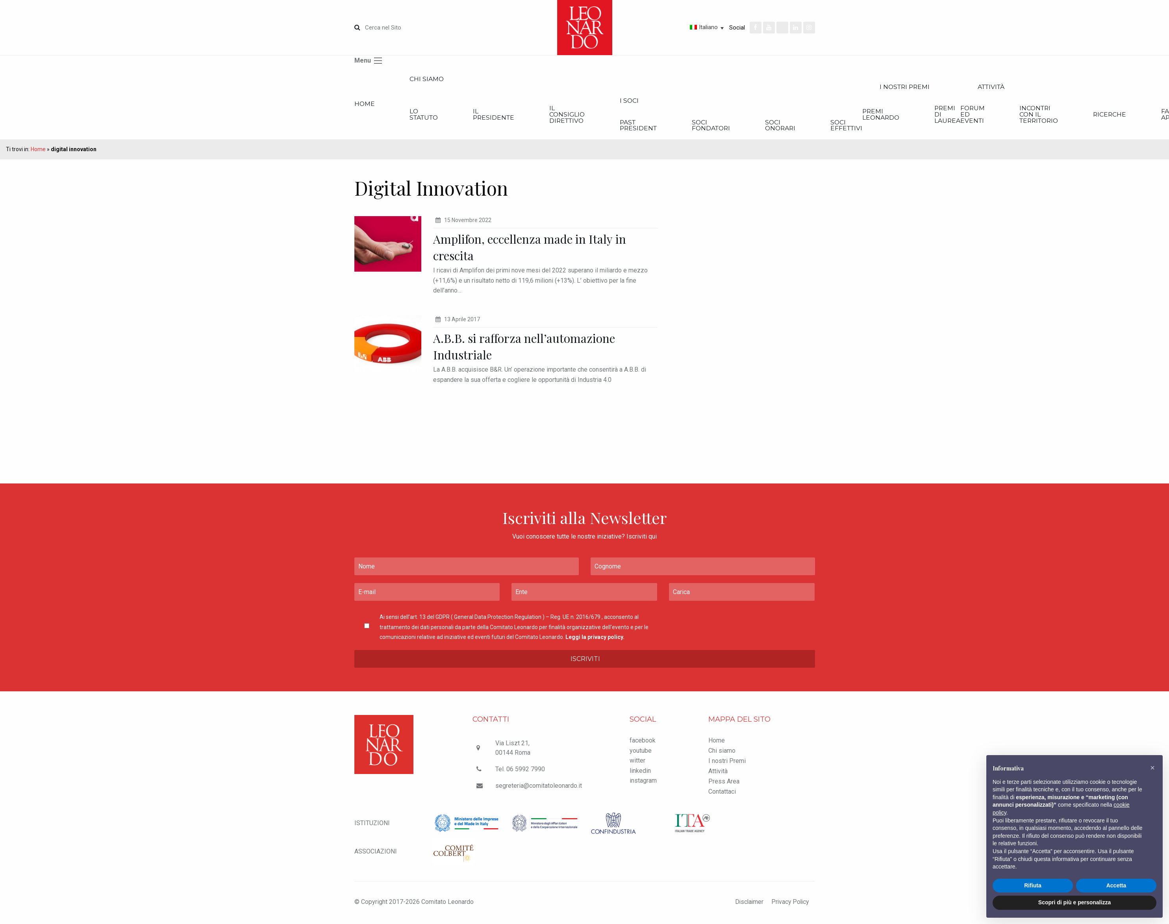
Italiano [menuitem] (708, 27)
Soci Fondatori (741, 126)
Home (364, 104)
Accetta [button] (1116, 885)
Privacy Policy (789, 903)
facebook (643, 742)
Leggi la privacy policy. (594, 638)
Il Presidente (506, 115)
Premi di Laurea (996, 116)
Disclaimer (746, 903)
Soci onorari (817, 126)
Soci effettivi (889, 126)
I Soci (653, 101)
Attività (718, 772)
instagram (643, 782)
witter (637, 762)
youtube (641, 752)
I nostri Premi (951, 87)
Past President (662, 126)
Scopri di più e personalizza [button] (1074, 902)
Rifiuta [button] (1032, 885)
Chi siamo (432, 79)
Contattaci (722, 793)
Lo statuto (430, 115)
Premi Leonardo (925, 115)
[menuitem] (679, 27)
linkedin (640, 772)
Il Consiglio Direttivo (585, 116)
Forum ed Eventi (1022, 116)
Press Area (723, 783)
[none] (679, 27)
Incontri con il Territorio (1095, 116)
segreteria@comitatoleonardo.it (538, 787)
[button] (1152, 767)
